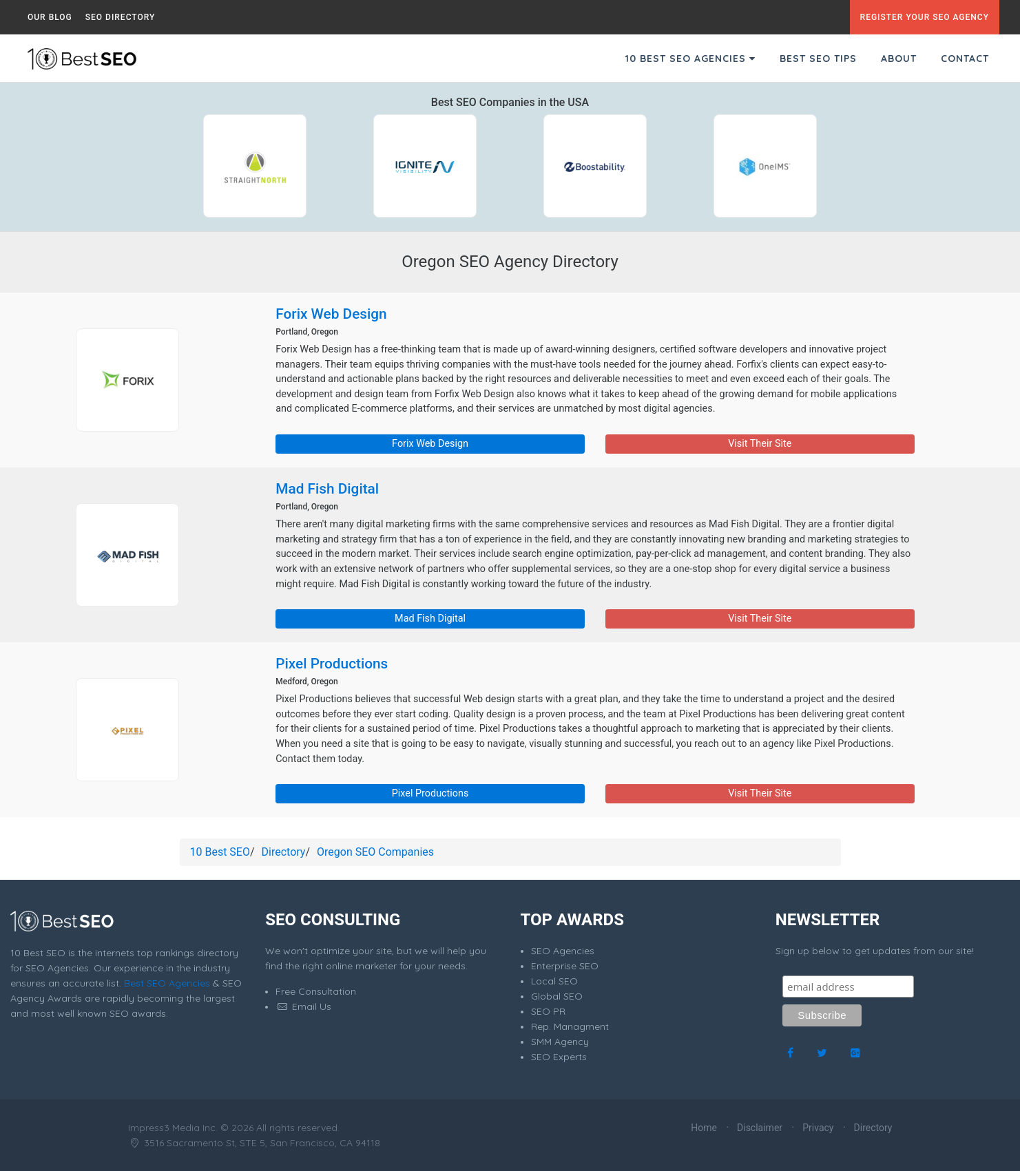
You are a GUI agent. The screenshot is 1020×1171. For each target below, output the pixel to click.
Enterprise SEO (565, 966)
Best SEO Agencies (167, 983)
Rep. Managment (570, 1026)
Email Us (303, 1006)
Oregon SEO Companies (375, 851)
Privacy (817, 1127)
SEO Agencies (562, 951)
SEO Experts (559, 1057)
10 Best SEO (220, 851)
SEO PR (548, 1011)
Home (704, 1127)
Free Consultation (315, 991)
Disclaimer (759, 1127)
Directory (284, 851)
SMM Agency (560, 1041)
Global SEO (557, 996)
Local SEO (554, 981)
